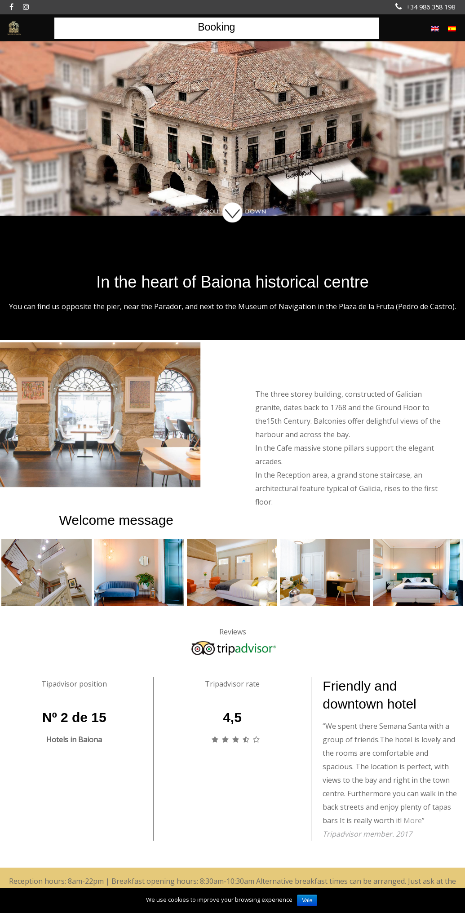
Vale (307, 900)
